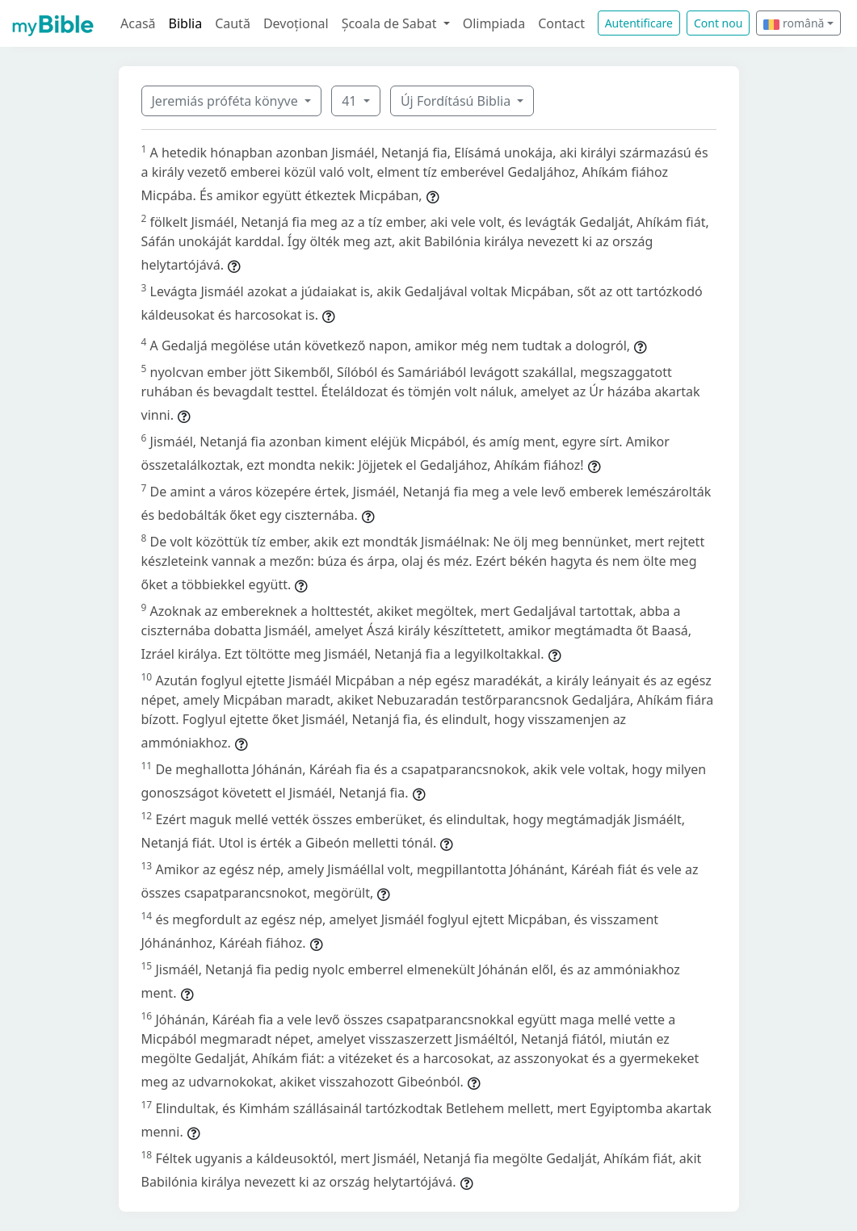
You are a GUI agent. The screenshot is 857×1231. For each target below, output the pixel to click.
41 (350, 101)
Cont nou (718, 23)
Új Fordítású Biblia (457, 101)
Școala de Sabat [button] (391, 23)
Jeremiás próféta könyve (226, 101)
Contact (561, 23)
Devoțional (296, 23)
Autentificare (639, 23)
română (793, 23)
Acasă (138, 23)
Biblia (186, 23)
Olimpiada (494, 23)
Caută (232, 23)
